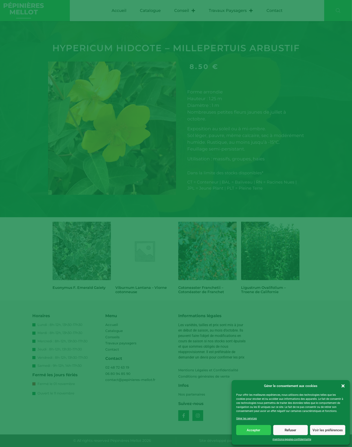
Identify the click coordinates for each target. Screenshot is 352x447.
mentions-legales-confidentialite (292, 439)
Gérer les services (246, 418)
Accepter (253, 430)
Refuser (290, 430)
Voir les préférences (327, 430)
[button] (343, 386)
